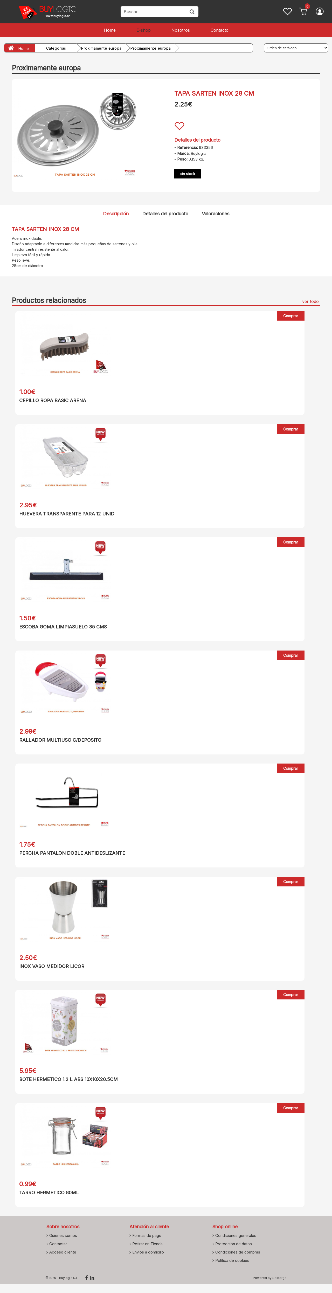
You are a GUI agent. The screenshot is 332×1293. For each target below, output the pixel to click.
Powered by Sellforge (270, 1287)
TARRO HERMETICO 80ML (45, 1200)
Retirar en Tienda (147, 1252)
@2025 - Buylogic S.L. (62, 1287)
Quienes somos (63, 1244)
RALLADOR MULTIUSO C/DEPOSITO (57, 743)
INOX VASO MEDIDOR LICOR (48, 972)
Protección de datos (233, 1252)
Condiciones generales (235, 1244)
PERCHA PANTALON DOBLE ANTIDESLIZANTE (69, 857)
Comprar (290, 316)
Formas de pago (146, 1244)
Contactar (58, 1252)
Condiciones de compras (237, 1261)
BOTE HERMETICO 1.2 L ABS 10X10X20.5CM (65, 1086)
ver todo (310, 301)
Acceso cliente (62, 1261)
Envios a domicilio (148, 1261)
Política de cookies (232, 1269)
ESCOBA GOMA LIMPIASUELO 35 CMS (59, 629)
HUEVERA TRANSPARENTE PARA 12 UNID (63, 515)
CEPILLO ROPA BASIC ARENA (49, 400)
